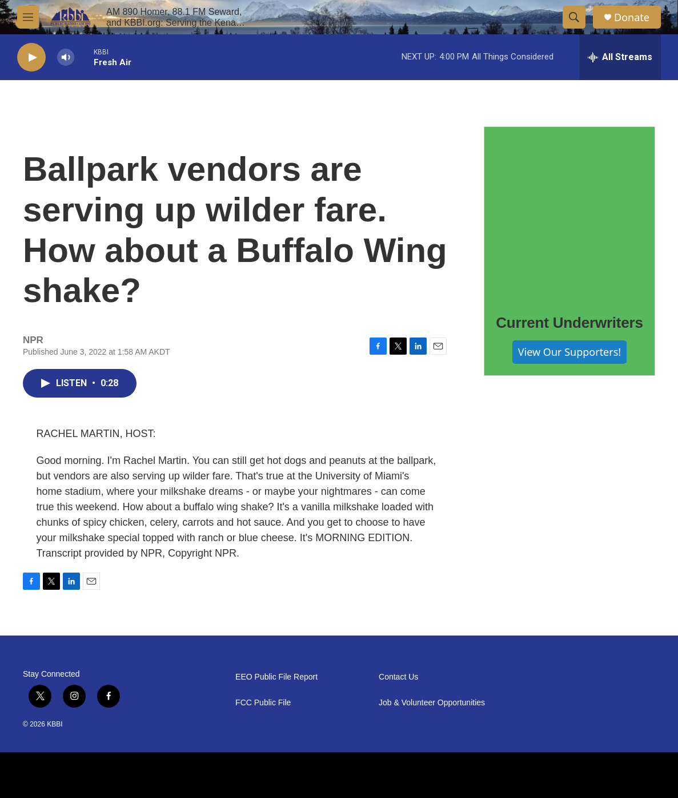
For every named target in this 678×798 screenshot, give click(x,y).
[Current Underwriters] (569, 212)
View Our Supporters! (569, 352)
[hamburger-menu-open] (28, 17)
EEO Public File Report (276, 677)
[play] (31, 57)
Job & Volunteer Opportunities (432, 702)
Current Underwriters (569, 322)
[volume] (65, 57)
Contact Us (398, 677)
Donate (631, 17)
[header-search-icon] (574, 17)
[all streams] (620, 57)
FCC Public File (263, 702)
